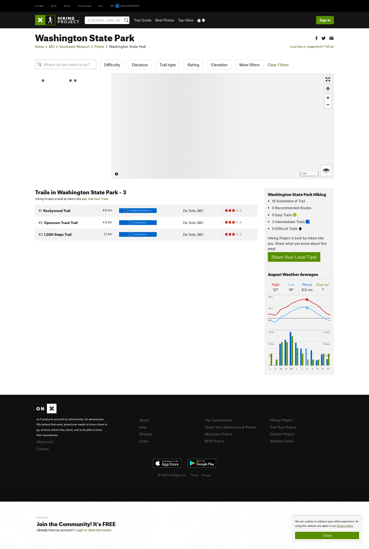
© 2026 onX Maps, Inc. (172, 475)
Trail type (168, 64)
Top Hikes (186, 20)
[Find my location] (328, 88)
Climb (39, 5)
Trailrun (85, 5)
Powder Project (282, 434)
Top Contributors (218, 420)
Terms (194, 475)
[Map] (223, 126)
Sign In (325, 20)
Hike (67, 5)
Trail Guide (143, 20)
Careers (42, 449)
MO (52, 46)
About (144, 420)
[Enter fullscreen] (328, 79)
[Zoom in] (328, 97)
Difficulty (112, 64)
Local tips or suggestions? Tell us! (312, 46)
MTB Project (214, 441)
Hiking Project (281, 420)
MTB (54, 5)
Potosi (99, 46)
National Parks (281, 441)
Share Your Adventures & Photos (230, 427)
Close (327, 535)
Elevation (219, 64)
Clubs (143, 441)
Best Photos (164, 20)
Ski (101, 5)
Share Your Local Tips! (294, 257)
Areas (39, 46)
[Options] (326, 170)
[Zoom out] (328, 104)
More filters (249, 64)
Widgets (145, 434)
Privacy (206, 475)
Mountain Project (218, 434)
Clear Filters (278, 64)
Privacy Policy (345, 526)
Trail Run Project (283, 427)
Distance (140, 64)
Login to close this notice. (93, 530)
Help (143, 427)
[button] (316, 37)
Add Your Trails (98, 199)
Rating (193, 64)
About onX (44, 442)
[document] (327, 529)
